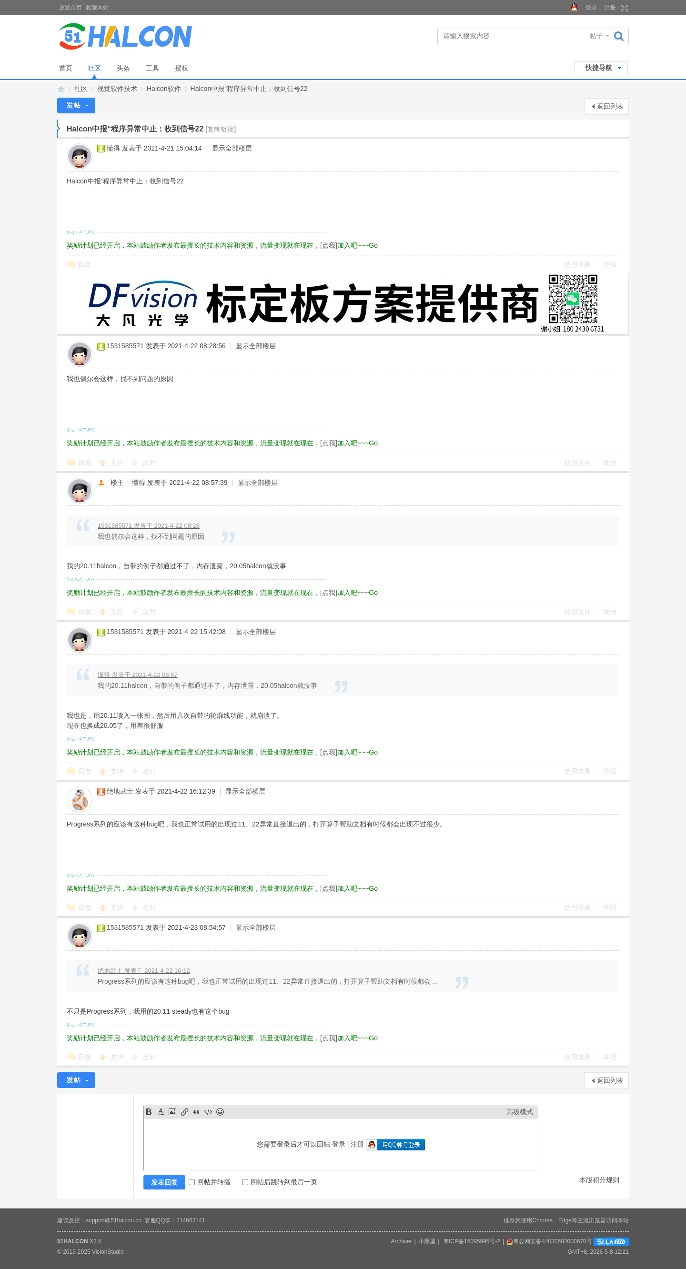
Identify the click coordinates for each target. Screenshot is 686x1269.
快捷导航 (598, 67)
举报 (609, 264)
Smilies (220, 1112)
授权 (181, 68)
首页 (65, 68)
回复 (85, 264)
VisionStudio (108, 1252)
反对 (149, 462)
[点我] (328, 245)
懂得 (113, 148)
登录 (591, 7)
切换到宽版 (623, 8)
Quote (196, 1112)
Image (172, 1112)
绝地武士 (120, 791)
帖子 (596, 36)
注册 (610, 7)
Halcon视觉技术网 (61, 89)
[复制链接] (221, 129)
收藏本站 (97, 7)
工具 (152, 68)
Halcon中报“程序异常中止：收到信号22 (249, 88)
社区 (94, 68)
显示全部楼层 (232, 148)
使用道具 (577, 264)
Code (208, 1112)
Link (184, 1112)
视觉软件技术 (117, 88)
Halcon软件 (164, 88)
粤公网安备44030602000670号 (549, 1241)
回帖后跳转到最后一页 (279, 1182)
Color (160, 1112)
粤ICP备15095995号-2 (471, 1241)
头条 (123, 68)
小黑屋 (426, 1241)
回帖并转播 (210, 1182)
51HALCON (72, 1241)
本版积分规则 (599, 1180)
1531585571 (125, 346)
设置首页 (70, 7)
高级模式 (519, 1112)
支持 (118, 462)
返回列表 (610, 106)
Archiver (401, 1241)
